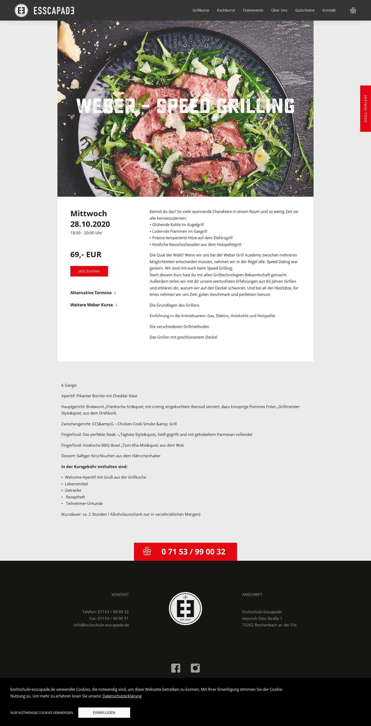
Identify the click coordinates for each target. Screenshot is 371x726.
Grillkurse (200, 10)
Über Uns (279, 10)
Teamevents (253, 10)
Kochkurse (226, 10)
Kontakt (329, 10)
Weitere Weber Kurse (93, 305)
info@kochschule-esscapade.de (101, 624)
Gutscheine (305, 10)
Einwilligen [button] (104, 712)
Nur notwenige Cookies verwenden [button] (41, 712)
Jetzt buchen (89, 271)
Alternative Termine (93, 293)
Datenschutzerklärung (122, 695)
